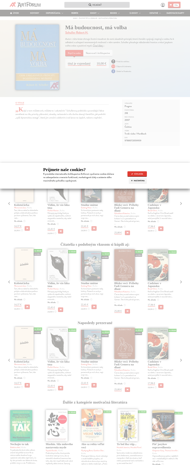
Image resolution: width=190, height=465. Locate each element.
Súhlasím (137, 174)
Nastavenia (138, 180)
